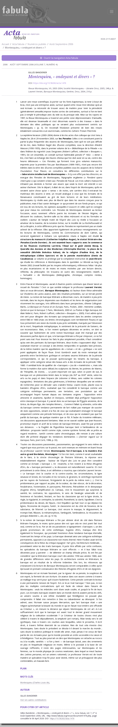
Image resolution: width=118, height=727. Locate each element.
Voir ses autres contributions (33, 700)
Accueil (5, 44)
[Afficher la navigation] (112, 11)
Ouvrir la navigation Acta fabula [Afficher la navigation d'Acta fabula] (59, 58)
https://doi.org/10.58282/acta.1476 (49, 83)
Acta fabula (18, 44)
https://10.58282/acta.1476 (62, 718)
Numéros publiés (37, 44)
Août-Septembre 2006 (61, 44)
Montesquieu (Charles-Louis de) (34, 682)
